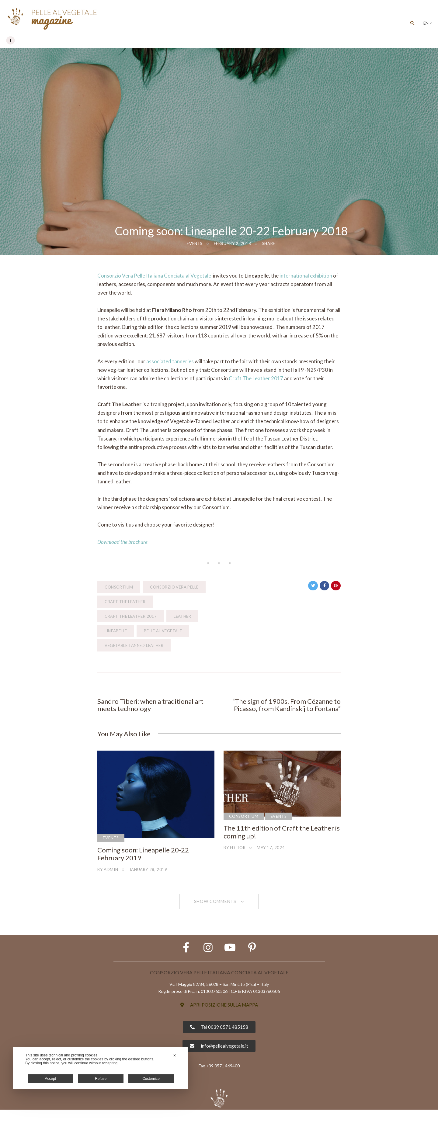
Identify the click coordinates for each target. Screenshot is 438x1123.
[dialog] (100, 1068)
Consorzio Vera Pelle (174, 587)
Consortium (244, 818)
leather (182, 616)
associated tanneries (170, 361)
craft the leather (125, 602)
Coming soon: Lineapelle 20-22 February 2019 (143, 856)
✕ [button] (174, 1055)
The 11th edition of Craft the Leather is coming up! (282, 834)
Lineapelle (116, 631)
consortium (119, 587)
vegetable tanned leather (134, 645)
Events (195, 243)
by (107, 871)
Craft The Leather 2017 (256, 378)
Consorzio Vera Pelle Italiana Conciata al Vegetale (154, 276)
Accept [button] (50, 1078)
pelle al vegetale (163, 631)
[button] (219, 1019)
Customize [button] (151, 1078)
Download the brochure (122, 542)
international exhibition (306, 276)
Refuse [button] (100, 1078)
